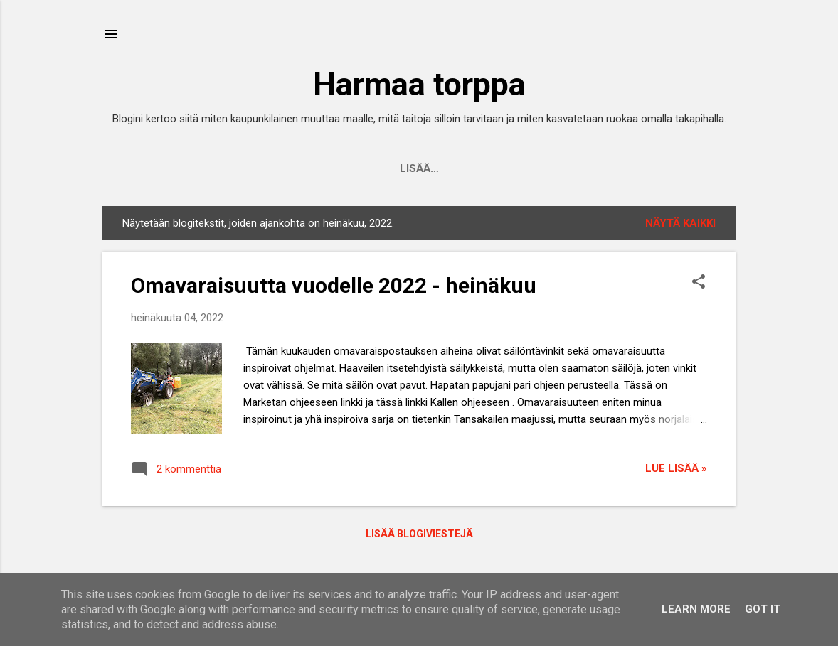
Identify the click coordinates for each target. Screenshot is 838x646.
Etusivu (263, 168)
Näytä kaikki (680, 223)
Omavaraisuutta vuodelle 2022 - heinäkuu (333, 285)
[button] (698, 283)
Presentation (426, 168)
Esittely (336, 168)
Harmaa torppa (419, 84)
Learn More (696, 609)
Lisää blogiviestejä (419, 533)
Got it (762, 609)
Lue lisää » (676, 468)
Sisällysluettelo (545, 168)
